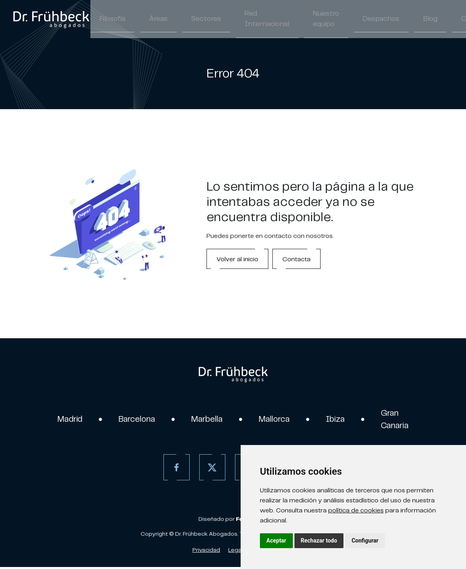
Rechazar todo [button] (319, 540)
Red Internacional (240, 19)
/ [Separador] (457, 20)
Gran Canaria (403, 420)
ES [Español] (448, 20)
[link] (51, 19)
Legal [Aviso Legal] (235, 551)
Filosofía (109, 19)
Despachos (336, 19)
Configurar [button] (365, 540)
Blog (378, 19)
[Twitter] (210, 469)
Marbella (206, 420)
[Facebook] (174, 469)
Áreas (147, 19)
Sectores (188, 19)
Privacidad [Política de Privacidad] (206, 551)
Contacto (417, 19)
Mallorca (277, 420)
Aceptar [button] (276, 540)
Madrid (61, 420)
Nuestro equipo (289, 19)
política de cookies (356, 510)
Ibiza (341, 420)
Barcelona (132, 420)
